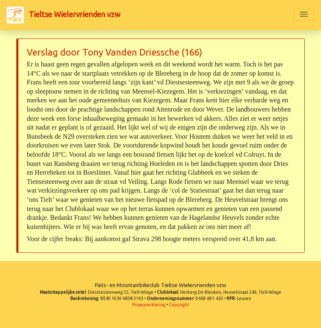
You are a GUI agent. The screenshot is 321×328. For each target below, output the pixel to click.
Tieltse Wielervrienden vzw (63, 15)
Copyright (179, 305)
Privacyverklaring (149, 305)
